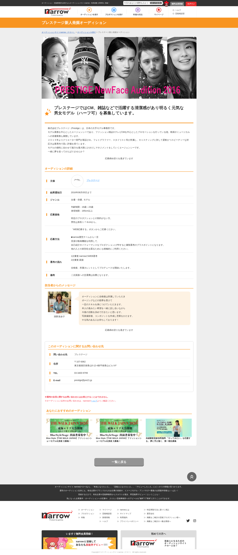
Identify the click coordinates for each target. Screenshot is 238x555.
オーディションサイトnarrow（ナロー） (116, 552)
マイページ (107, 510)
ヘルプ (178, 10)
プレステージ (93, 180)
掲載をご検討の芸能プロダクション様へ (163, 517)
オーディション (87, 510)
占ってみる (156, 3)
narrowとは (124, 510)
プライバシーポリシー (129, 521)
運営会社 (150, 514)
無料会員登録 (177, 4)
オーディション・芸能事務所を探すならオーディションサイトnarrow (66, 3)
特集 (83, 517)
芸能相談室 (180, 14)
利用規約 (123, 517)
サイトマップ (125, 514)
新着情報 (106, 517)
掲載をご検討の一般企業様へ (159, 521)
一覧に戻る (119, 462)
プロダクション (87, 514)
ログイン (191, 4)
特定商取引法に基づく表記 (158, 510)
